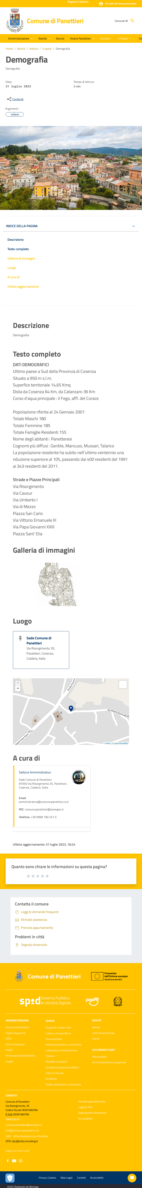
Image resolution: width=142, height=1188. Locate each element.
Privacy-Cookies (47, 1177)
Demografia (63, 48)
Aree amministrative (17, 1027)
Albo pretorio (99, 1057)
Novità (21, 48)
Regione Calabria (78, 2)
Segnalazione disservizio (92, 1113)
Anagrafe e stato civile (58, 1027)
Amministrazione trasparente (109, 1062)
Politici (9, 1050)
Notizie (33, 48)
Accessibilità (85, 1118)
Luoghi (9, 1061)
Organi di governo (16, 1033)
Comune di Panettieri (55, 21)
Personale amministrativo (20, 1056)
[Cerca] (132, 21)
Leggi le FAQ (85, 1107)
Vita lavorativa (54, 1039)
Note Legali (66, 1177)
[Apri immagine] (58, 584)
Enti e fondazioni (15, 1044)
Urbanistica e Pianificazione (61, 1050)
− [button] (18, 688)
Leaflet (107, 743)
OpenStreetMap (121, 743)
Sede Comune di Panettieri (39, 640)
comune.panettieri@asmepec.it (24, 1125)
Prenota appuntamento (91, 1101)
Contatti (11, 1095)
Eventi (95, 1038)
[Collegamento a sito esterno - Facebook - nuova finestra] (8, 1160)
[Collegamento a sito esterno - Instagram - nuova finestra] (20, 1160)
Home (9, 48)
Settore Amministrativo (35, 772)
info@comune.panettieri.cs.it (22, 1130)
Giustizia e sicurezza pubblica (62, 1067)
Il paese (47, 48)
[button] (117, 4)
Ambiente (51, 1079)
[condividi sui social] (15, 99)
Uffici (9, 1038)
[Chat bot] (132, 1178)
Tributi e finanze (55, 1073)
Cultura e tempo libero (58, 1033)
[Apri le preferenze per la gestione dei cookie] (10, 1178)
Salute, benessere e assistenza (63, 1084)
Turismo (50, 1056)
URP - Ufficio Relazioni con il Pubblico (27, 1136)
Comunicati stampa (103, 1033)
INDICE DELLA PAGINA (22, 225)
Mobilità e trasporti (56, 1061)
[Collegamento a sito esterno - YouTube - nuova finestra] (14, 1160)
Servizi (50, 1021)
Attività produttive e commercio (64, 1044)
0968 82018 (12, 1119)
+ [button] (18, 683)
